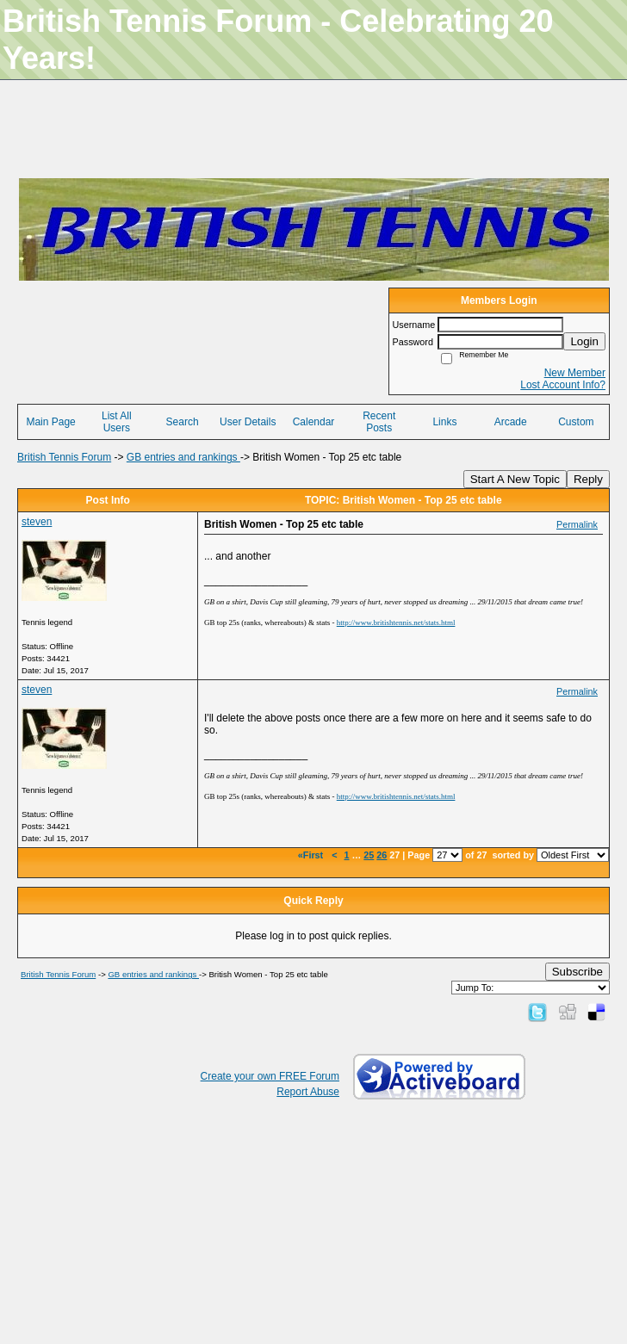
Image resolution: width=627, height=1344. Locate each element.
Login (584, 341)
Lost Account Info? (562, 385)
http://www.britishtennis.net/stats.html (396, 622)
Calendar (314, 422)
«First (312, 855)
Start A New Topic (515, 479)
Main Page (50, 422)
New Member (574, 373)
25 (368, 855)
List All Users (117, 422)
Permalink (577, 524)
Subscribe (577, 971)
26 (381, 855)
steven (37, 522)
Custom (575, 422)
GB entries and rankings (183, 457)
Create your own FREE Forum (270, 1076)
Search (182, 422)
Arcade (510, 422)
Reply (588, 479)
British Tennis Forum (64, 457)
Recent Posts (379, 422)
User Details (248, 422)
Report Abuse (307, 1092)
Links (444, 422)
